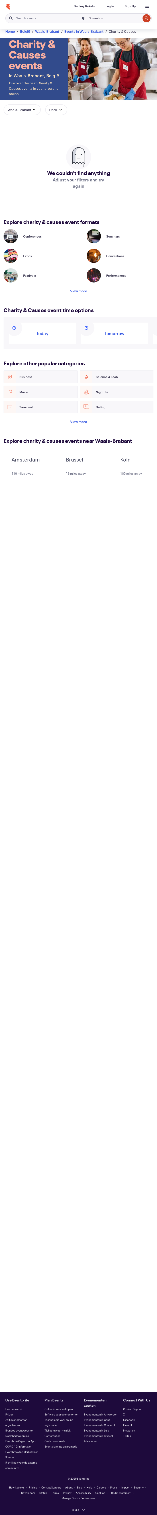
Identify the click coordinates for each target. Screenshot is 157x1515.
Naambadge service (17, 1436)
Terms (55, 1493)
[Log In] (110, 6)
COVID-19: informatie (18, 1446)
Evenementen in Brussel (98, 1436)
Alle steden (91, 1441)
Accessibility (83, 1493)
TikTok (127, 1436)
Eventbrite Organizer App (20, 1441)
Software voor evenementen (61, 1414)
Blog (79, 1487)
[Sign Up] (130, 6)
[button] (22, 109)
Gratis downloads (55, 1441)
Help (89, 1487)
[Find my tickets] (84, 6)
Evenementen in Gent (97, 1419)
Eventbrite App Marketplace (21, 1452)
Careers (101, 1487)
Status (43, 1493)
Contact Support (133, 1409)
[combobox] (114, 18)
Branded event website (19, 1430)
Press (113, 1487)
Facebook (129, 1419)
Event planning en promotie (61, 1446)
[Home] (8, 7)
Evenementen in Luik (96, 1430)
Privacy (67, 1493)
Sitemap (10, 1457)
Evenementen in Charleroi (99, 1425)
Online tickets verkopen (59, 1409)
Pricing (33, 1487)
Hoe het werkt (13, 1409)
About (69, 1487)
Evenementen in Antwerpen (100, 1414)
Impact (125, 1487)
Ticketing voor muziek (58, 1430)
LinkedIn (128, 1425)
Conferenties (52, 1436)
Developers (28, 1493)
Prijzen (9, 1414)
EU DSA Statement (120, 1493)
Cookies (100, 1493)
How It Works (16, 1487)
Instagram (129, 1430)
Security (139, 1487)
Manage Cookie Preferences (78, 1498)
